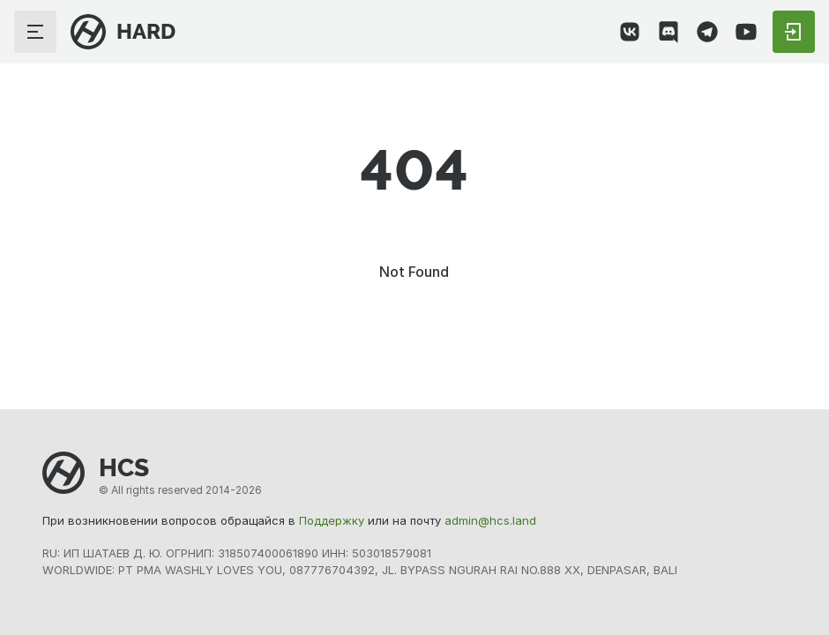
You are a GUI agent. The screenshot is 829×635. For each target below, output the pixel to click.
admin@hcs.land (490, 520)
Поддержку (331, 520)
